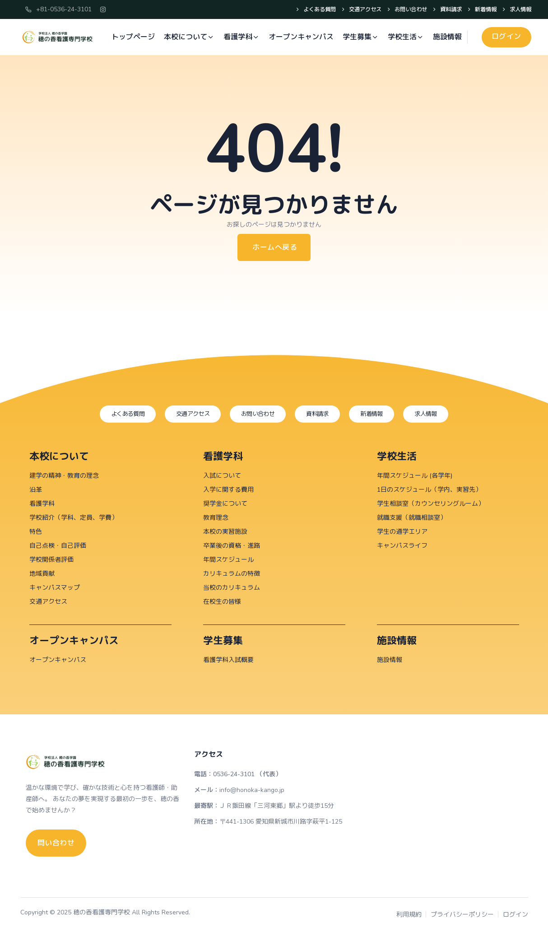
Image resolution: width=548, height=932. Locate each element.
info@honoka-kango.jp (251, 790)
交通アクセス (353, 9)
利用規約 (409, 915)
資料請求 (444, 9)
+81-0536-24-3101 (58, 9)
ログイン (515, 915)
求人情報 (518, 9)
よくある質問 (304, 9)
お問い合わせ (401, 9)
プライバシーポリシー (462, 915)
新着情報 (481, 9)
